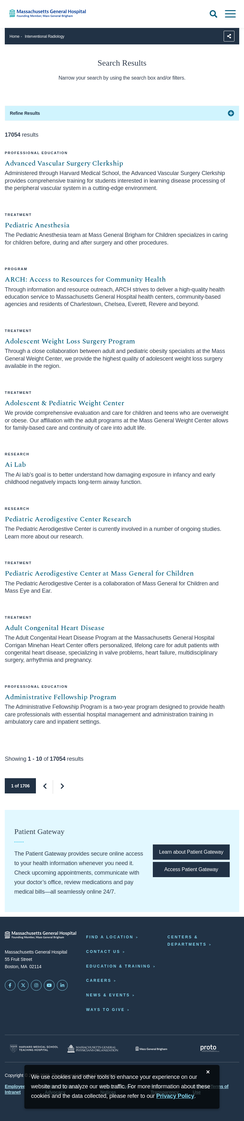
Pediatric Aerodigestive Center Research (68, 519)
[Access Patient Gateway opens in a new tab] (191, 869)
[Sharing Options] (229, 36)
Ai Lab (15, 464)
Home (14, 36)
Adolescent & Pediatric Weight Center (64, 403)
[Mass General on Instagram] (36, 985)
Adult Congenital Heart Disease (55, 628)
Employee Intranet (15, 1089)
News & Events (108, 995)
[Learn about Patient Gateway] (191, 852)
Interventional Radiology (44, 36)
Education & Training (118, 966)
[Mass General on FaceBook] (10, 985)
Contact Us (103, 951)
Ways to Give (105, 1009)
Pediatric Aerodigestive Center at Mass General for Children (99, 573)
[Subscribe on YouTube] (49, 985)
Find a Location (109, 937)
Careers (99, 980)
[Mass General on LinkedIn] (62, 985)
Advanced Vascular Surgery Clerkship (64, 163)
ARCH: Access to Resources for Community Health (85, 279)
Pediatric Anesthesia (37, 225)
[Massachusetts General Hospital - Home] (41, 935)
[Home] (51, 13)
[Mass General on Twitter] (23, 985)
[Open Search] (213, 14)
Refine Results (25, 113)
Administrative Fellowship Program (60, 697)
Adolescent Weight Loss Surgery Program (70, 341)
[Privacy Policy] (175, 1096)
